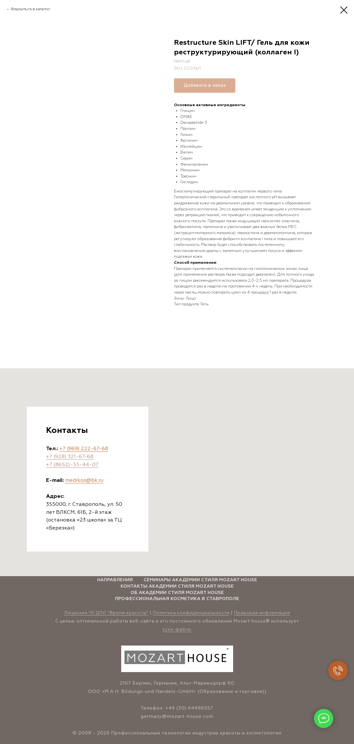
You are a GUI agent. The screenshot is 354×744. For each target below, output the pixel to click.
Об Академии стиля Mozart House (177, 593)
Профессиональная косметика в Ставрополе (177, 599)
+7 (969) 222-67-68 (83, 448)
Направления (115, 580)
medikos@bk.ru (84, 480)
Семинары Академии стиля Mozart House (200, 580)
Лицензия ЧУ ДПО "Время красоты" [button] (106, 613)
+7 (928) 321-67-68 (69, 456)
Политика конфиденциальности (191, 613)
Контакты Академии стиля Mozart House (177, 586)
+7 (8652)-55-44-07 (72, 464)
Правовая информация (262, 613)
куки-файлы (177, 630)
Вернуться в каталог (31, 9)
